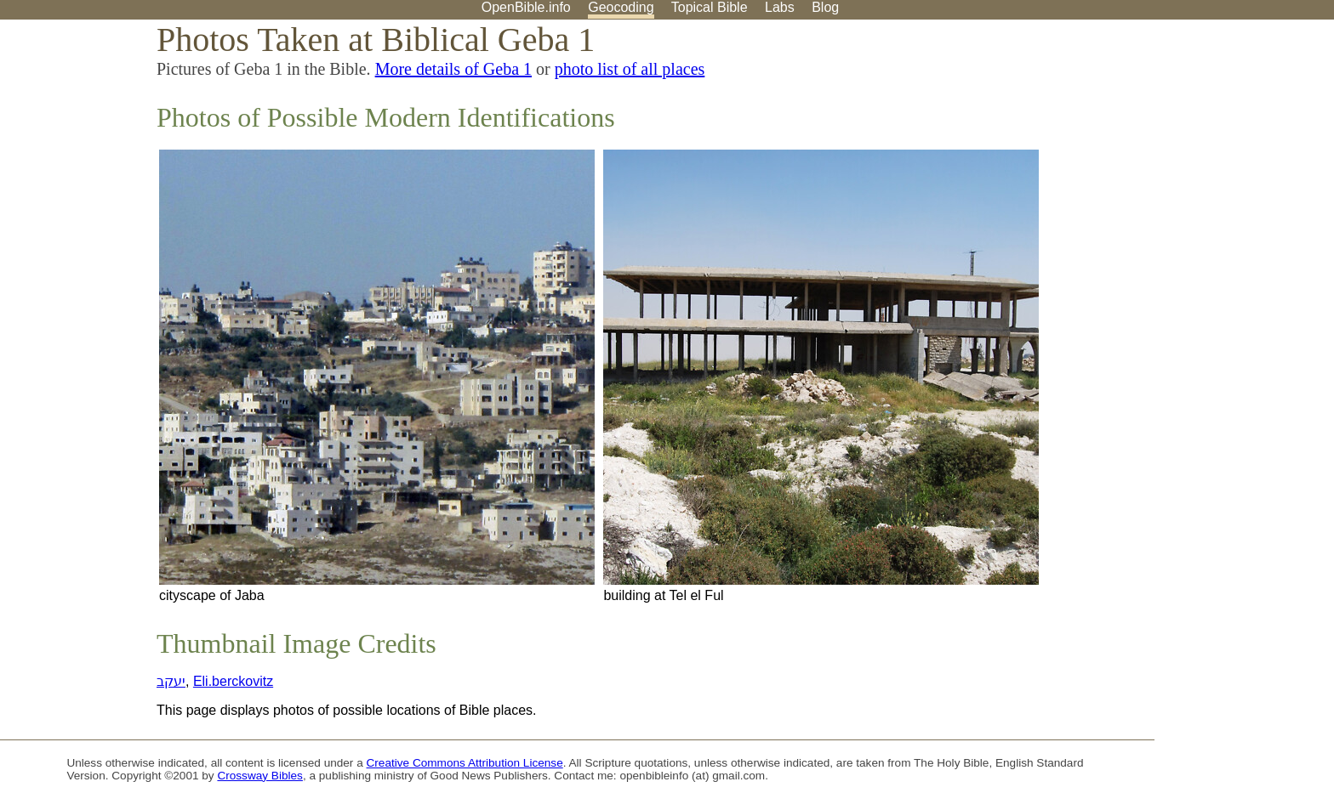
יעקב (171, 681)
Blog (825, 7)
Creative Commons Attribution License (465, 762)
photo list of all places (630, 68)
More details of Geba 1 (453, 68)
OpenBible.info (526, 7)
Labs (780, 7)
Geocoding (620, 7)
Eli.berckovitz (233, 681)
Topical (709, 7)
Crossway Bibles (259, 775)
